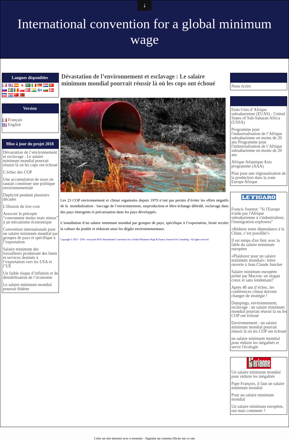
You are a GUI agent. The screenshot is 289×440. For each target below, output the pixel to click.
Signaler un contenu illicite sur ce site (170, 438)
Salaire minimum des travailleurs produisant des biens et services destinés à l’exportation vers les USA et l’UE (30, 257)
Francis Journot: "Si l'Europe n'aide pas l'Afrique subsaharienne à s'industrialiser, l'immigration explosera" (257, 215)
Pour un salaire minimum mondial (252, 397)
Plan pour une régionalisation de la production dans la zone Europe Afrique (258, 177)
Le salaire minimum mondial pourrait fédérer (27, 286)
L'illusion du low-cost (21, 206)
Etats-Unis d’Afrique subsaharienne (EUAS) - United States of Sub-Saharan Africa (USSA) (258, 116)
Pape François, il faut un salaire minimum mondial (257, 385)
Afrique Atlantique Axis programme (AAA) (251, 164)
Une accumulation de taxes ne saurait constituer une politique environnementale (29, 183)
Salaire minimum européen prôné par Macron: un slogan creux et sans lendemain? (255, 275)
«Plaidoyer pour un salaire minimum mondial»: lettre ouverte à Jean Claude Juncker (256, 260)
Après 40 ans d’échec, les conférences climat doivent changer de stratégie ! (254, 291)
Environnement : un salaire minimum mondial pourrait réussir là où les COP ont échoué (258, 327)
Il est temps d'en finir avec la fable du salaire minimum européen (255, 244)
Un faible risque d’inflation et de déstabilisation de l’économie (30, 275)
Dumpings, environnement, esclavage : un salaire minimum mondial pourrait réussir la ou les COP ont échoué (259, 309)
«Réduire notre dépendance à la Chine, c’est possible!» (257, 231)
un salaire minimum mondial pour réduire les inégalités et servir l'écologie (255, 342)
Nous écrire (241, 86)
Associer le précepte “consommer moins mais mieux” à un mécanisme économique (30, 217)
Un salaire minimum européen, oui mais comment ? (257, 408)
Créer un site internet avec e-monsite (118, 438)
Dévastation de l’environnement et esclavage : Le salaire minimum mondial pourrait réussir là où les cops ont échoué (30, 158)
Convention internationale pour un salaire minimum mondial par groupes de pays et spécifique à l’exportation (30, 235)
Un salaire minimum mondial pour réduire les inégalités (256, 374)
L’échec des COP (18, 172)
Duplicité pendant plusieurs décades (26, 197)
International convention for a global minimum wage (144, 31)
